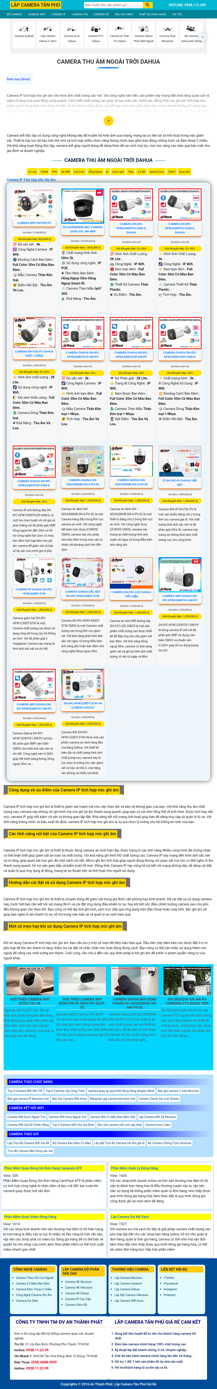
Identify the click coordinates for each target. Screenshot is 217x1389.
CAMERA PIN (80, 14)
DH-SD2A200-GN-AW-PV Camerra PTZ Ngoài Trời (187, 1001)
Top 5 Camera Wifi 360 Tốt (24, 1091)
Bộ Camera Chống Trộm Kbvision (169, 1143)
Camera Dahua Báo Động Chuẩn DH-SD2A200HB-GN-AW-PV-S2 (135, 1003)
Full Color (79, 171)
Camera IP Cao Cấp (78, 1299)
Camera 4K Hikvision (78, 1287)
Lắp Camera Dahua (126, 1289)
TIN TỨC (177, 14)
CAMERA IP (58, 14)
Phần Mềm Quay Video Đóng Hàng (30, 1217)
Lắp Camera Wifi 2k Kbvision (157, 1117)
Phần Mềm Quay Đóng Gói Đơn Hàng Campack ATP (43, 1168)
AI (107, 171)
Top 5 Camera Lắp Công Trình (65, 1091)
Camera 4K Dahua (77, 1293)
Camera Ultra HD (76, 1304)
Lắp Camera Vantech (128, 1283)
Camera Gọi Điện (27, 1300)
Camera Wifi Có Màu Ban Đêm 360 (112, 1117)
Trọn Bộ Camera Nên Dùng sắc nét (30, 1151)
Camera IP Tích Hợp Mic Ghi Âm (31, 180)
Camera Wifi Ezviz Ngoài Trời (26, 1117)
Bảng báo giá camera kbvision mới (112, 1098)
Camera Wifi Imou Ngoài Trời (67, 1117)
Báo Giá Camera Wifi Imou (69, 1098)
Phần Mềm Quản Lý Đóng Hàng (134, 1168)
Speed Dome (157, 171)
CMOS (171, 171)
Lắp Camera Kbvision (128, 1278)
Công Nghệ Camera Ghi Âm (34, 1295)
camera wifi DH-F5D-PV (34, 222)
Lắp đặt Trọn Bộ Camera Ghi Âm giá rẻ (119, 1143)
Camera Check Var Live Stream (159, 1098)
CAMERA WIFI (36, 14)
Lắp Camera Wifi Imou (128, 1300)
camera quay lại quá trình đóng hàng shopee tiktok (121, 1091)
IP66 (54, 171)
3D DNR (65, 171)
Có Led (32, 171)
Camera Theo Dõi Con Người (34, 1278)
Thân (131, 171)
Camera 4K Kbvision (78, 1282)
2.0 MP (142, 171)
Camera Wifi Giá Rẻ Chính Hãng (28, 1125)
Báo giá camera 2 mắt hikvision (178, 1091)
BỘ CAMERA (14, 14)
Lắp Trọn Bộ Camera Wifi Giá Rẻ (28, 1143)
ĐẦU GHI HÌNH (124, 14)
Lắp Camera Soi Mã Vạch (130, 1217)
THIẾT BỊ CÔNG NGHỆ (152, 14)
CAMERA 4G (101, 14)
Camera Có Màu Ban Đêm (33, 1283)
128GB (44, 171)
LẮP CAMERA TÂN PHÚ (35, 5)
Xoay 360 (184, 171)
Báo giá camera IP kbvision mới (28, 1098)
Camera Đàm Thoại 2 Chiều (34, 1289)
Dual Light (118, 171)
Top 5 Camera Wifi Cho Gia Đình (73, 1125)
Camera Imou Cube (157, 1125)
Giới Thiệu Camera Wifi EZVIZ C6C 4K (30, 1001)
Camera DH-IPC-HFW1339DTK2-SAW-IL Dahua (131, 228)
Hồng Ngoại (95, 171)
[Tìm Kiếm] (113, 5)
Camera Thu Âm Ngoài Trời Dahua (108, 61)
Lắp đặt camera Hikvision (131, 1295)
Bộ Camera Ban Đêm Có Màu (72, 1143)
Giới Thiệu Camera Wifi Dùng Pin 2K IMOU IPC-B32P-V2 (82, 1003)
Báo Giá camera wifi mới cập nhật (119, 1125)
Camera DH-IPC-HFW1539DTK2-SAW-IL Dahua (180, 228)
